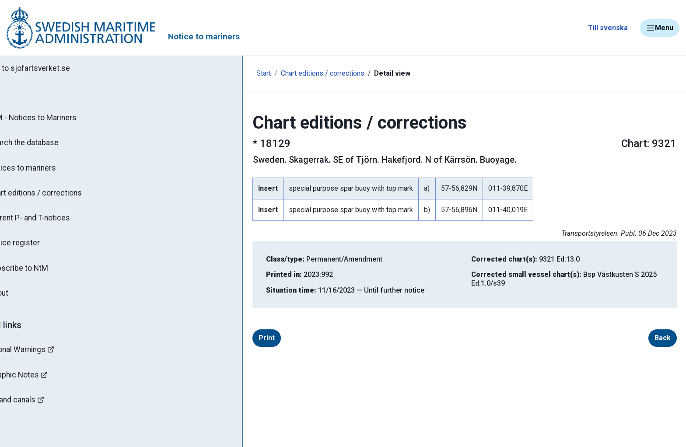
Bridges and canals (44, 408)
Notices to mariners (50, 170)
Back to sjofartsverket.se (57, 68)
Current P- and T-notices (58, 222)
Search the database (51, 145)
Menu (659, 28)
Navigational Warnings (50, 356)
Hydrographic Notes (46, 382)
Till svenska (608, 28)
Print (227, 338)
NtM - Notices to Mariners (60, 119)
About (26, 299)
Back (623, 338)
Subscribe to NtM (46, 274)
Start (185, 73)
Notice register (42, 248)
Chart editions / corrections (63, 196)
